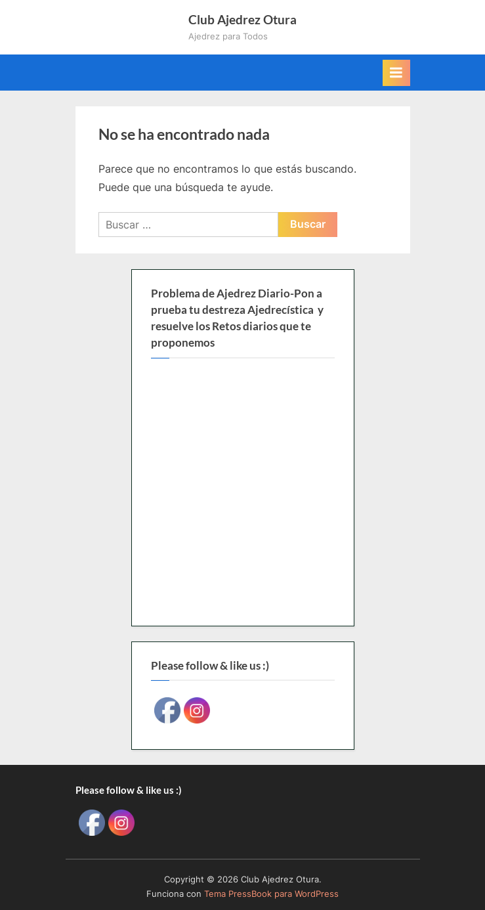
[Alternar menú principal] (396, 73)
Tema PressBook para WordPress (271, 894)
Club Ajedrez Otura (242, 19)
